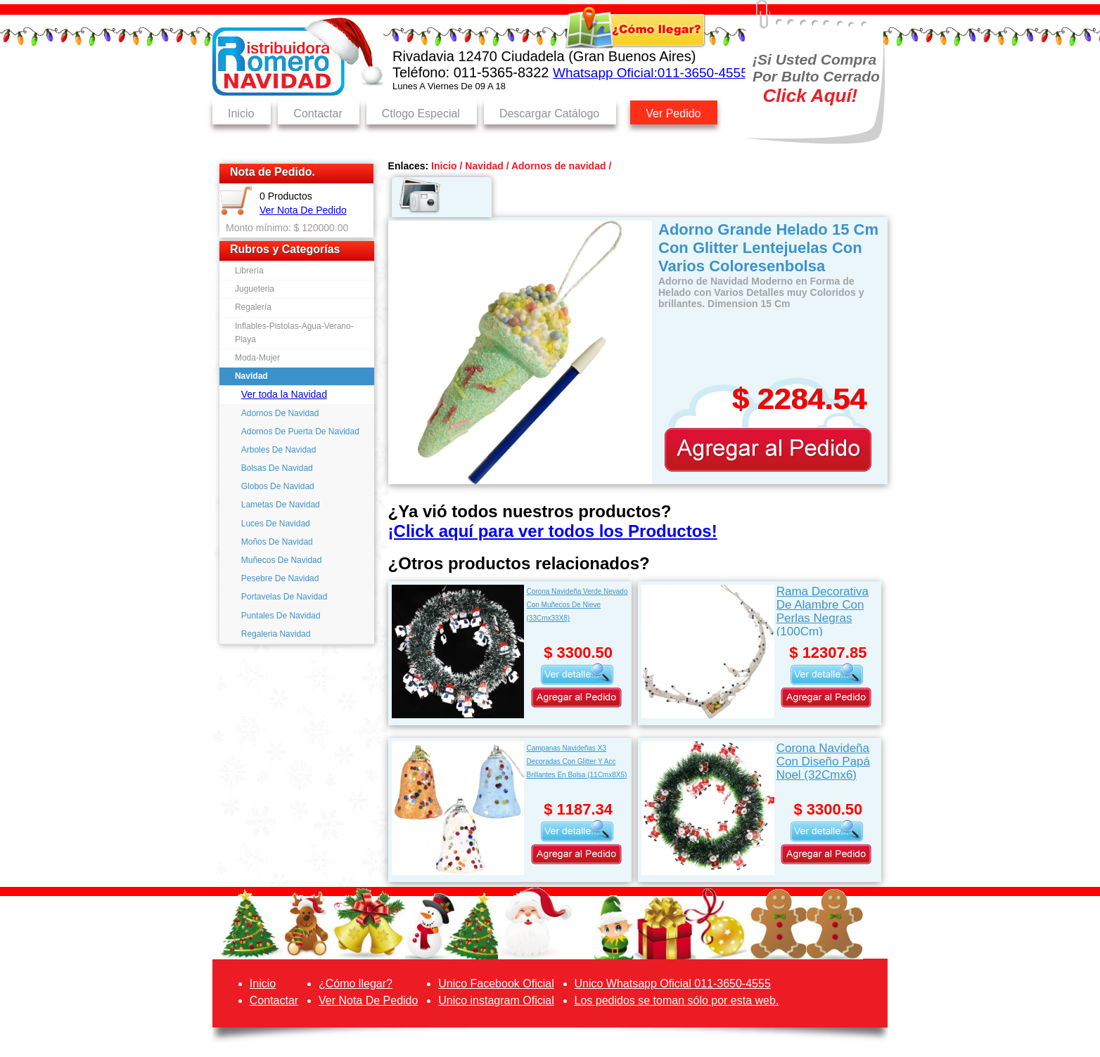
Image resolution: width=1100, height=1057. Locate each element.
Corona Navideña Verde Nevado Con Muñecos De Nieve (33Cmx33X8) (576, 605)
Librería (249, 270)
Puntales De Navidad (281, 616)
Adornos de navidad (558, 165)
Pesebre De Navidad (280, 578)
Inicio (241, 113)
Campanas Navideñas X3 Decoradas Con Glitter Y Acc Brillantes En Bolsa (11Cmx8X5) (576, 761)
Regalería (253, 307)
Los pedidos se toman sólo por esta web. (677, 1000)
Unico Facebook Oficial (496, 984)
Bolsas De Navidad (277, 468)
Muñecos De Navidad (281, 560)
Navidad (251, 376)
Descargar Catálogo (549, 113)
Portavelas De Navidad (284, 597)
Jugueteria (254, 289)
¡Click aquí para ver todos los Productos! (552, 530)
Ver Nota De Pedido (303, 210)
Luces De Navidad (275, 523)
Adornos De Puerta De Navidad (300, 431)
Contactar (317, 113)
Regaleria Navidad (276, 634)
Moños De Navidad (277, 542)
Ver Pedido (673, 113)
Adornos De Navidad (280, 413)
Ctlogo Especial (421, 113)
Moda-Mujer (257, 358)
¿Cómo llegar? (355, 984)
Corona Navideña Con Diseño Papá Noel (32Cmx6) (823, 761)
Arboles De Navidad (278, 450)
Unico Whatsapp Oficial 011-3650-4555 (673, 984)
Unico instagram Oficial (496, 1000)
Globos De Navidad (277, 486)
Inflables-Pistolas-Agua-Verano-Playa (294, 332)
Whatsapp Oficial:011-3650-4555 (650, 72)
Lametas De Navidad (280, 505)
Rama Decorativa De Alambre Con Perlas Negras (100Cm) (822, 610)
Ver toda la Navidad (284, 394)
